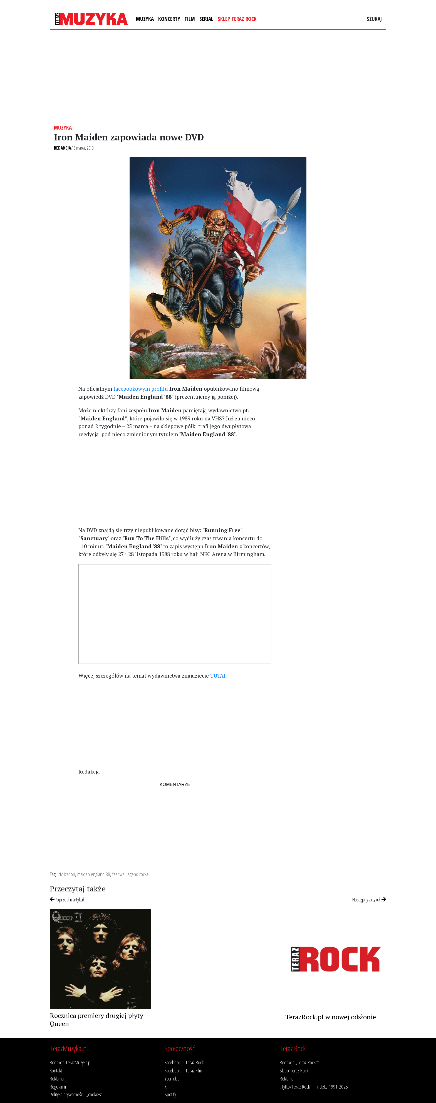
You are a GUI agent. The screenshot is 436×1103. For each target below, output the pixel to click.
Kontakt (56, 1070)
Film (190, 19)
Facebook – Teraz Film (183, 1070)
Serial (206, 19)
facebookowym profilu (140, 388)
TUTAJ (217, 675)
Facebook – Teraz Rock (184, 1062)
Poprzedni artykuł (67, 899)
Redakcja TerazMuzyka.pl (70, 1062)
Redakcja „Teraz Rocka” (299, 1062)
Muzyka (145, 19)
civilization (66, 874)
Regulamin (58, 1086)
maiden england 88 (93, 874)
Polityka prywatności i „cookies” (76, 1094)
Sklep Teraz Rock (237, 19)
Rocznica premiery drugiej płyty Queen (96, 1019)
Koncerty (169, 19)
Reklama (57, 1078)
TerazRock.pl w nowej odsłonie (330, 1016)
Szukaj (374, 19)
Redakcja (62, 148)
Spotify (170, 1094)
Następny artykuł (369, 899)
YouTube (172, 1078)
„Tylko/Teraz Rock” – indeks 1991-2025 (314, 1086)
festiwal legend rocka (130, 874)
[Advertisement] (218, 77)
